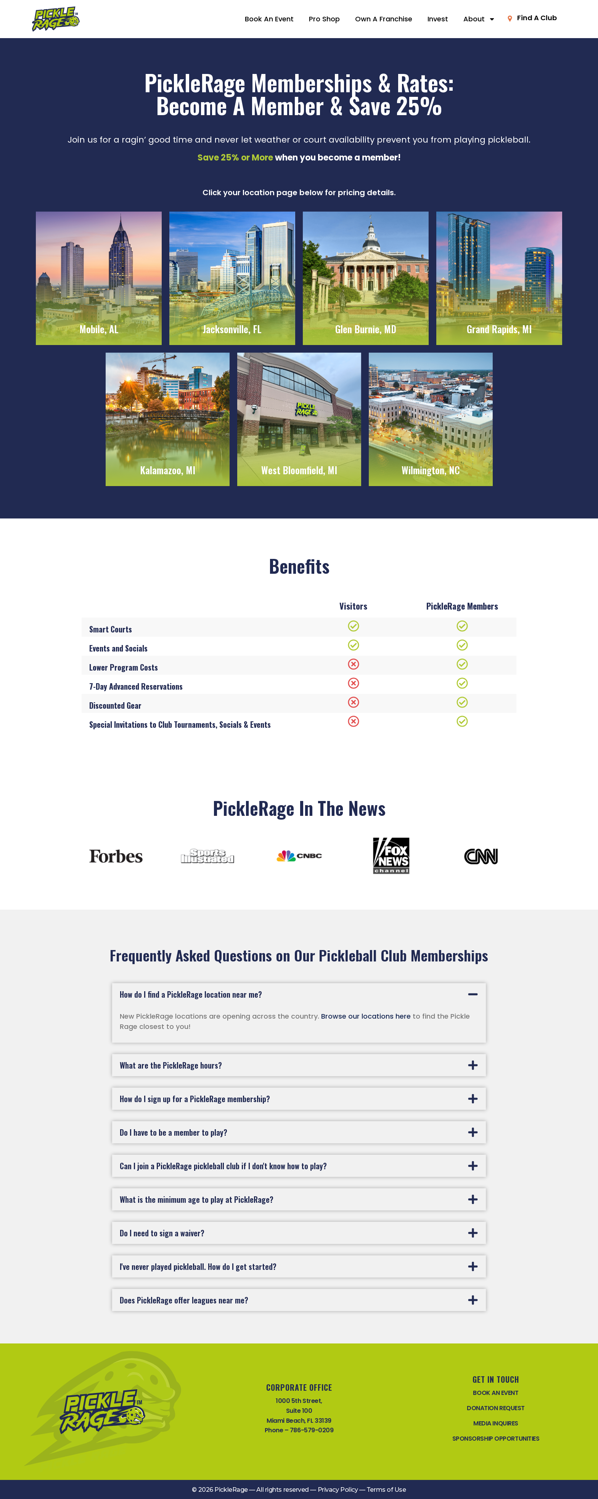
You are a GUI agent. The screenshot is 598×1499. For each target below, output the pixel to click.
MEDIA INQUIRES (495, 1423)
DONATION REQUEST (496, 1408)
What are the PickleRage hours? (171, 1065)
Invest (438, 19)
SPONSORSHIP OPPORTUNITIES (496, 1438)
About (479, 19)
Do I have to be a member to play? (173, 1132)
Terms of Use (386, 1489)
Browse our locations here (366, 1016)
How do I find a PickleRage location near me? (191, 994)
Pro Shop (324, 19)
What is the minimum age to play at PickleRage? (196, 1199)
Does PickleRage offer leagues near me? (184, 1300)
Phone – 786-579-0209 (299, 1430)
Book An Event (269, 19)
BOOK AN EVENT (495, 1392)
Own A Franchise (383, 19)
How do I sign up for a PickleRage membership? (195, 1098)
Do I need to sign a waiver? (162, 1233)
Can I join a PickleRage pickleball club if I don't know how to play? (223, 1166)
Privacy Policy (338, 1489)
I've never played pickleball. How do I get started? (198, 1266)
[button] (299, 994)
